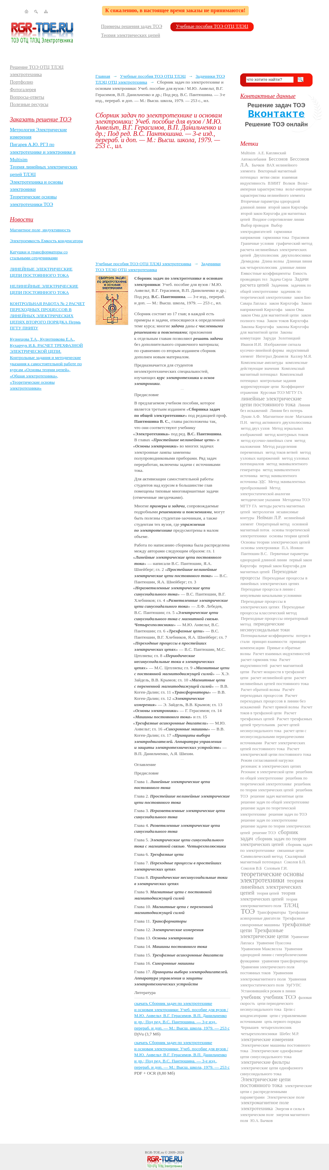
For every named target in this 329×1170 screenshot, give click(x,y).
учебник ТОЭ (279, 997)
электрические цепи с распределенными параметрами (276, 1091)
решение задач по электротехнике (269, 820)
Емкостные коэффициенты (266, 273)
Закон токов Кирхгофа (287, 320)
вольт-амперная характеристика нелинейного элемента (276, 192)
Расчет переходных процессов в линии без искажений (273, 701)
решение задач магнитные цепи (276, 796)
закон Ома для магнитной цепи (270, 315)
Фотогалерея (23, 89)
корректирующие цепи (260, 386)
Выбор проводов (255, 225)
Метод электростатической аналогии (265, 491)
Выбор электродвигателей (261, 228)
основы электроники (260, 547)
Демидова (250, 261)
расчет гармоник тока (259, 659)
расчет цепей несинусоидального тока (269, 728)
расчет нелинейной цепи (271, 677)
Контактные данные (267, 95)
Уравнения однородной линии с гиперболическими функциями (273, 955)
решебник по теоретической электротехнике (273, 781)
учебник (251, 997)
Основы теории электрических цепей (275, 542)
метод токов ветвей (281, 452)
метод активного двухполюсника (280, 422)
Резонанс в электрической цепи (267, 772)
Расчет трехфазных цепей (268, 715)
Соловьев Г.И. (276, 868)
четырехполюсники (259, 1033)
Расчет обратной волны (260, 689)
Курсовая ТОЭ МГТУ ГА (281, 392)
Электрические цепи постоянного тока (265, 1082)
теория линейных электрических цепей (271, 887)
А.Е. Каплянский (272, 153)
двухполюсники (296, 255)
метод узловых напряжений (275, 455)
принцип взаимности (269, 641)
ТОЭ (248, 911)
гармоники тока (276, 237)
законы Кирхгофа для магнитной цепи (274, 329)
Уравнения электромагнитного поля (266, 975)
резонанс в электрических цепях (271, 766)
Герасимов (300, 237)
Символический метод (262, 856)
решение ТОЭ (264, 832)
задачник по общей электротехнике (275, 288)
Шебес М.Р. (289, 1033)
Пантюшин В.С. (254, 553)
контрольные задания (278, 380)
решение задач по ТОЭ (288, 814)
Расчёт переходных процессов (267, 692)
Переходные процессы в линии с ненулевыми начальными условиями (270, 592)
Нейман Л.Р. (269, 517)
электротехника (257, 1108)
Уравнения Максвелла (261, 948)
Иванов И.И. (251, 344)
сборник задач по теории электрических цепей (273, 841)
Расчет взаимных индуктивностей (281, 653)
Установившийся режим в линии (268, 991)
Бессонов (278, 159)
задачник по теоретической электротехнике (270, 294)
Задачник (280, 285)
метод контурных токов (286, 434)
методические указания (260, 499)
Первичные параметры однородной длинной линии (274, 556)
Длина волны (273, 261)
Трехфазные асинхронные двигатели (274, 915)
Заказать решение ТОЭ (40, 119)
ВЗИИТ (274, 183)
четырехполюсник (276, 1027)
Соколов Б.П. (295, 862)
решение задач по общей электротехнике (275, 802)
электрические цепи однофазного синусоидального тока (271, 1070)
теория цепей (268, 893)
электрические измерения (267, 1039)
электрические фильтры (265, 1062)
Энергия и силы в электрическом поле (272, 1111)
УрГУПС (293, 985)
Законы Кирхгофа (257, 326)
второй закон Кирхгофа (288, 207)
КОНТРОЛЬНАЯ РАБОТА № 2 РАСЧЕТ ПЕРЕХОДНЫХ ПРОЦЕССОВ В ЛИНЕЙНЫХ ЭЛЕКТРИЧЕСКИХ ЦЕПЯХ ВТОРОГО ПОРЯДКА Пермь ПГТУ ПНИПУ (47, 316)
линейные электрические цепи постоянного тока (270, 401)
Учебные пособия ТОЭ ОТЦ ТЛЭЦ (212, 26)
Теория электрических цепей (130, 35)
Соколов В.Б (251, 868)
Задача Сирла (281, 279)
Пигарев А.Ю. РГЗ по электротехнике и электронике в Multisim (43, 152)
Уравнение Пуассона (273, 943)
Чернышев (250, 1027)
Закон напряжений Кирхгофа (276, 306)
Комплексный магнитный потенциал (272, 371)
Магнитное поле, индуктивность (40, 229)
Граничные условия (257, 243)
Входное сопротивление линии (278, 219)
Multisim (248, 153)
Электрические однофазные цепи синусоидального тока (271, 1053)
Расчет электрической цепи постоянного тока (275, 751)
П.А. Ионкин (292, 548)
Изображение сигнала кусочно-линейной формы (270, 347)
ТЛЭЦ (291, 905)
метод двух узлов (255, 428)
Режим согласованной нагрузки (267, 760)
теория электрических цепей (267, 896)
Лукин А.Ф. (251, 416)
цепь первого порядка (283, 1021)
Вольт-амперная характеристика (274, 186)
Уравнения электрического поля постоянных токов (267, 970)
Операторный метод (273, 524)
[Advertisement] (162, 205)
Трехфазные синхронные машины (272, 921)
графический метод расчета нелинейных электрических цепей (276, 249)
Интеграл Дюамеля (272, 356)
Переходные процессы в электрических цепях (263, 604)
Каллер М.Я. (301, 356)
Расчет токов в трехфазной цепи (276, 710)
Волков (289, 183)
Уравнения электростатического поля (273, 982)
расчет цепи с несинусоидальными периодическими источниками (273, 736)
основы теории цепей (289, 535)
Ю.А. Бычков (261, 1120)
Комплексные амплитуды (262, 362)
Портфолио (21, 82)
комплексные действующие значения (274, 365)
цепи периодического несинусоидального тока (266, 1006)
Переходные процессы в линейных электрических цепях (273, 580)
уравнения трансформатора (284, 961)
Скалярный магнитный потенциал (273, 859)
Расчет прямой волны (281, 707)
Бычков (258, 165)
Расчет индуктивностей (265, 662)
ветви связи (270, 177)
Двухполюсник (266, 255)
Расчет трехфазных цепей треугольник (276, 721)
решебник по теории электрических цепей (275, 787)
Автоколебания (253, 159)
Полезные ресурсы (29, 104)
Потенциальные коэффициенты (267, 635)
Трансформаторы (271, 912)
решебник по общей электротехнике (276, 775)
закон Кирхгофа (284, 303)
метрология (263, 511)
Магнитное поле (278, 416)
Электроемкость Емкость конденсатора (46, 240)
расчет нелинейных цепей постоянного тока (274, 680)
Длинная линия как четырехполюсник (276, 264)
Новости (21, 219)
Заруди (269, 338)
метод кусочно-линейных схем (266, 440)
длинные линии (293, 267)
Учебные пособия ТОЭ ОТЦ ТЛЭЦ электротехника (143, 263)
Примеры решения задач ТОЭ (131, 26)
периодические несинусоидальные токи (265, 626)
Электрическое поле (285, 1097)
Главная (102, 76)
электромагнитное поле (265, 1102)
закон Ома (294, 309)
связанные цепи (290, 850)
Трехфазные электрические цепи (264, 933)
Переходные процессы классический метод (272, 609)
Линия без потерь (286, 410)
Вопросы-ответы (27, 97)
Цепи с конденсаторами (267, 1012)
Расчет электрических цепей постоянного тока (272, 745)
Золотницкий (289, 338)
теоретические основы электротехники (272, 877)
